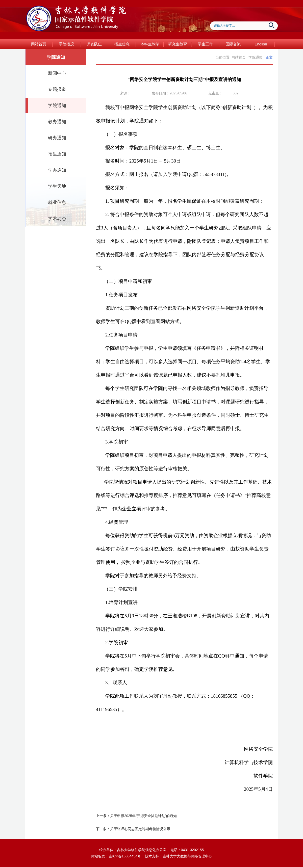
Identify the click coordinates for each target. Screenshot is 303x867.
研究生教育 (177, 44)
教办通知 (57, 121)
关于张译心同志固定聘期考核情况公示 (140, 829)
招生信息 (122, 44)
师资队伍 (94, 44)
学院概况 (66, 44)
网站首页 (38, 44)
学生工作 (205, 44)
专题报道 (57, 89)
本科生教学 (149, 44)
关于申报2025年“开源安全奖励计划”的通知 (143, 816)
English (261, 44)
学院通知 (57, 105)
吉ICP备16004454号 (125, 856)
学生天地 (57, 186)
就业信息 (57, 202)
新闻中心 (57, 73)
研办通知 (57, 137)
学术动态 (57, 218)
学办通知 (57, 170)
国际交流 (233, 44)
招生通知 (57, 153)
